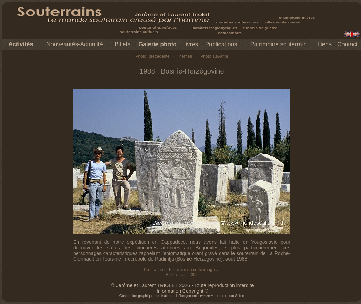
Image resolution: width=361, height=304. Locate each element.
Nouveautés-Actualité (74, 44)
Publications (221, 44)
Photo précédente (152, 56)
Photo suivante (214, 56)
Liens (324, 44)
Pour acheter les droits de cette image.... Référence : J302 (181, 272)
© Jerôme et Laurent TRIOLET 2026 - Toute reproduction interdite (182, 285)
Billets (122, 44)
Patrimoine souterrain (278, 44)
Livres (190, 44)
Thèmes (184, 56)
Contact (347, 44)
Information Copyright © (182, 291)
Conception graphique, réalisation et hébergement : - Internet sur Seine (181, 296)
